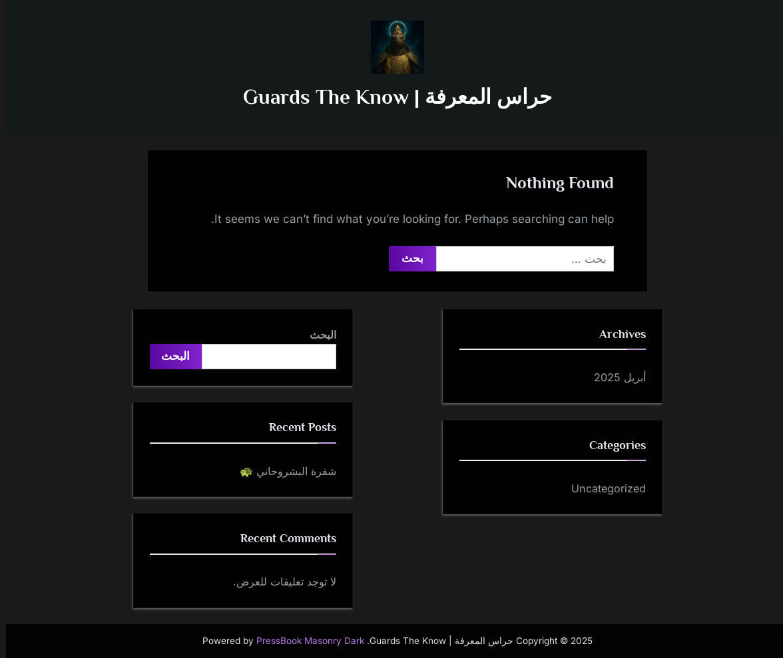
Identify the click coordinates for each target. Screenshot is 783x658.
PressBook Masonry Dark (304, 640)
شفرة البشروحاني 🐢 (282, 471)
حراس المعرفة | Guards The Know (391, 96)
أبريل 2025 (614, 377)
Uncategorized (602, 488)
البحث (317, 334)
